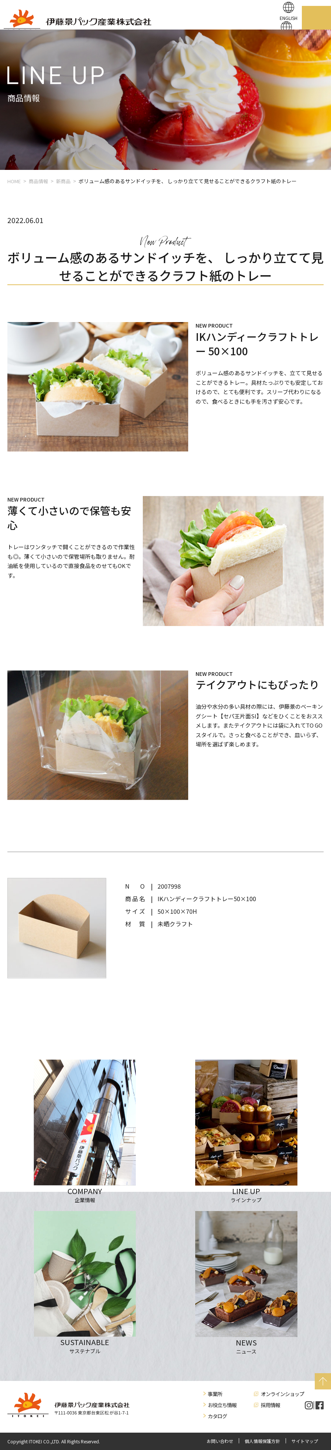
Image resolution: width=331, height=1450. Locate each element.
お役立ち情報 (222, 1405)
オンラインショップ (282, 1394)
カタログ (217, 1416)
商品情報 (38, 181)
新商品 (63, 181)
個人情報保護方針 (262, 1441)
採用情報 (270, 1405)
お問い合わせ (220, 1441)
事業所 (215, 1394)
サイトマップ (305, 1441)
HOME (14, 181)
